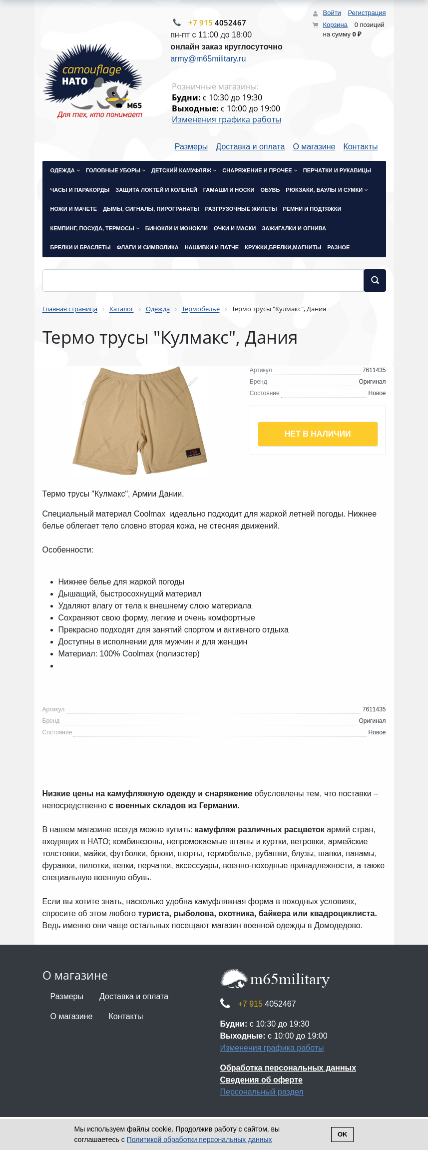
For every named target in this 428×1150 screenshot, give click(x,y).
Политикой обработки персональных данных (199, 1140)
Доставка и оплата (250, 146)
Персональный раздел (262, 1092)
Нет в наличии (318, 434)
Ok (343, 1134)
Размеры (191, 146)
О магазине (314, 146)
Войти (332, 12)
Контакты (360, 146)
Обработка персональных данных (288, 1068)
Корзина (335, 24)
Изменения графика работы (226, 119)
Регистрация (367, 12)
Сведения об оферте (261, 1080)
